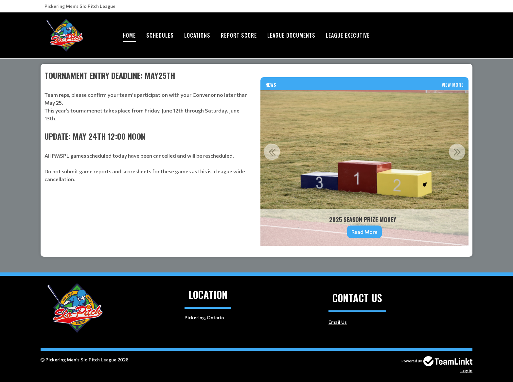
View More (453, 84)
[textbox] (148, 99)
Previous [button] (272, 152)
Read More (364, 232)
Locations (197, 35)
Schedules (160, 35)
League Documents (291, 35)
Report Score (239, 35)
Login (466, 370)
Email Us (337, 322)
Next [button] (457, 152)
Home (129, 35)
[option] (364, 168)
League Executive (348, 35)
